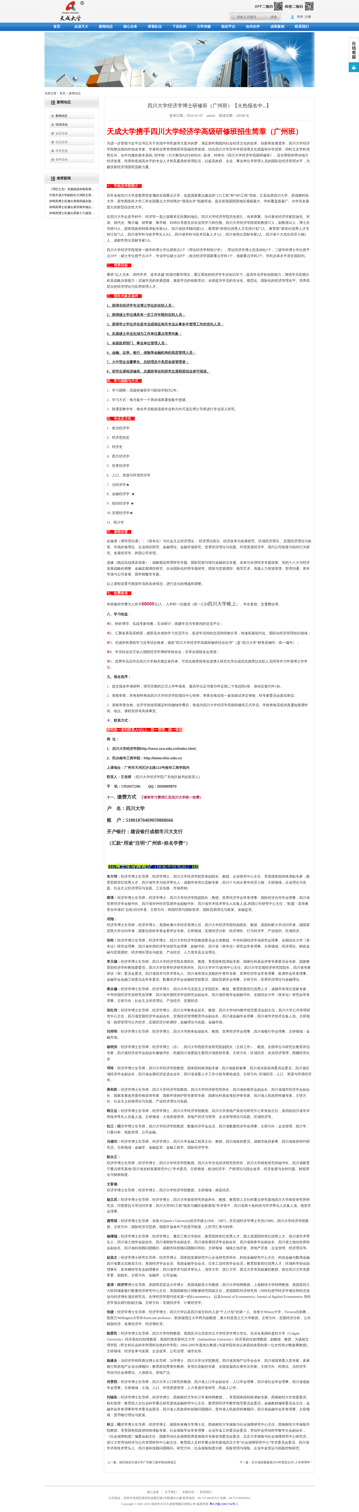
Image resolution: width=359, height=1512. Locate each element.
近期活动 (188, 1492)
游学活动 (62, 159)
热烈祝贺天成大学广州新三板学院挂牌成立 (147, 1462)
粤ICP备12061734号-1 (224, 1504)
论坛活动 (62, 142)
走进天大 (81, 26)
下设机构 (179, 26)
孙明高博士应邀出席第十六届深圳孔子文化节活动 (71, 213)
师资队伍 (155, 26)
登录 (300, 16)
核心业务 (130, 26)
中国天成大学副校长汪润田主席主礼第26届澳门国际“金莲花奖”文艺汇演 (71, 195)
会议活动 (62, 133)
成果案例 (277, 26)
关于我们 (171, 1492)
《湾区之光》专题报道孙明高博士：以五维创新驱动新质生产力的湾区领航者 (71, 189)
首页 (56, 26)
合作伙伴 (253, 26)
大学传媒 (204, 26)
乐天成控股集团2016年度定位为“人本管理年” (281, 1462)
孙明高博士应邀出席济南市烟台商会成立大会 (71, 207)
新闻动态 (106, 26)
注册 (308, 16)
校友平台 (228, 26)
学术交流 (62, 150)
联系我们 (302, 26)
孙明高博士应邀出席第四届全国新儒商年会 (71, 201)
